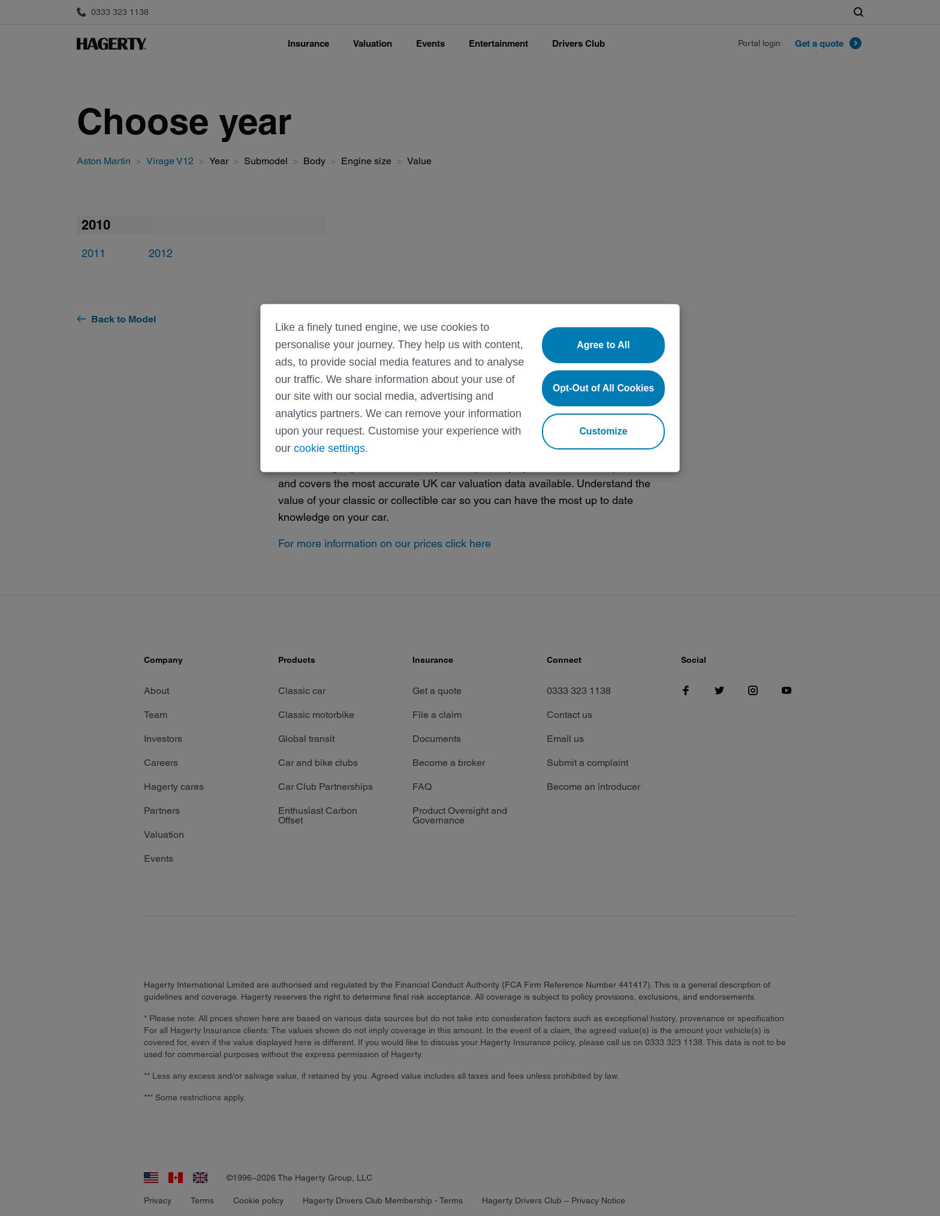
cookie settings (329, 448)
